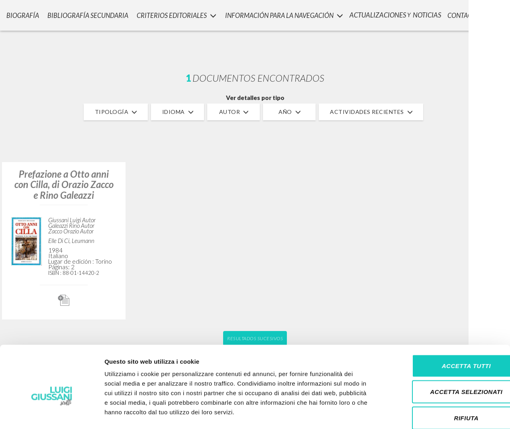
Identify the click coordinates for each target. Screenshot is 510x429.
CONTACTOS (465, 14)
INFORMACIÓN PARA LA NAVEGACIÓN (281, 14)
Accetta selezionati (443, 350)
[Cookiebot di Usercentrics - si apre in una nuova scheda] (51, 413)
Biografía (20, 14)
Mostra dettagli (419, 413)
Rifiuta (443, 376)
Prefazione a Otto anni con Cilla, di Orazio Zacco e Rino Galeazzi (64, 184)
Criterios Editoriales (173, 14)
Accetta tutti (443, 324)
